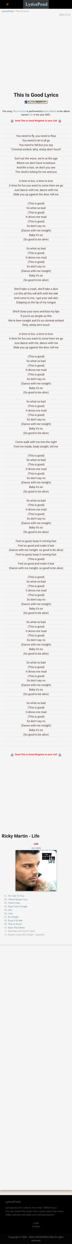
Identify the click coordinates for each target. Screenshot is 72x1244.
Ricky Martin (49, 111)
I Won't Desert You (17, 899)
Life (31, 114)
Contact (36, 1226)
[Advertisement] (36, 52)
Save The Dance (16, 927)
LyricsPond (7, 11)
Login (36, 1223)
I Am (10, 913)
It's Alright (13, 917)
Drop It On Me (15, 920)
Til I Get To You (16, 896)
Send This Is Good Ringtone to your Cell (36, 120)
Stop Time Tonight (17, 906)
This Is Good (19, 111)
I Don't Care (14, 903)
